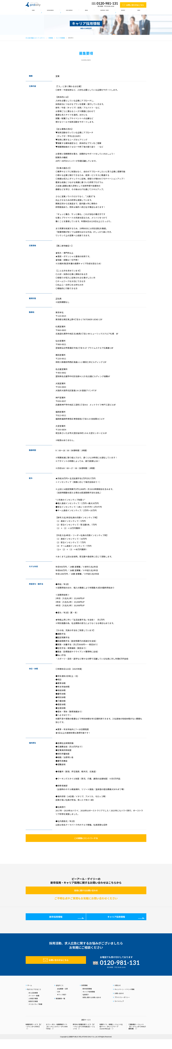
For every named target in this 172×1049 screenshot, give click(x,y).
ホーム (32, 10)
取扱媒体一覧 (83, 10)
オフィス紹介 (61, 1004)
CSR (58, 1001)
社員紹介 (86, 1004)
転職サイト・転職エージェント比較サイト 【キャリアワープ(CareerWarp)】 (111, 1036)
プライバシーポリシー (122, 1007)
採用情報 (126, 10)
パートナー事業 (34, 1005)
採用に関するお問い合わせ (86, 895)
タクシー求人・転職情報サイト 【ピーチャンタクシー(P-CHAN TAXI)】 (56, 1036)
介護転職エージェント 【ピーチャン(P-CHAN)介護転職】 (137, 1036)
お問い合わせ (119, 1003)
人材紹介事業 (33, 1008)
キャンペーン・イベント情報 (105, 10)
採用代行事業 (33, 1011)
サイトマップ (119, 1011)
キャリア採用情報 (66, 38)
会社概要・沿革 (62, 998)
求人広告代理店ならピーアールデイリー (37, 38)
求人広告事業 (33, 1002)
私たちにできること (48, 10)
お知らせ (139, 10)
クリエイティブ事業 (35, 1014)
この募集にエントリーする (86, 839)
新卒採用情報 (56, 925)
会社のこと (66, 10)
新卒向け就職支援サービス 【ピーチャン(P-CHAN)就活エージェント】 (84, 1036)
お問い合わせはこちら (135, 5)
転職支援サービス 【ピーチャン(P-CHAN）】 (33, 1035)
